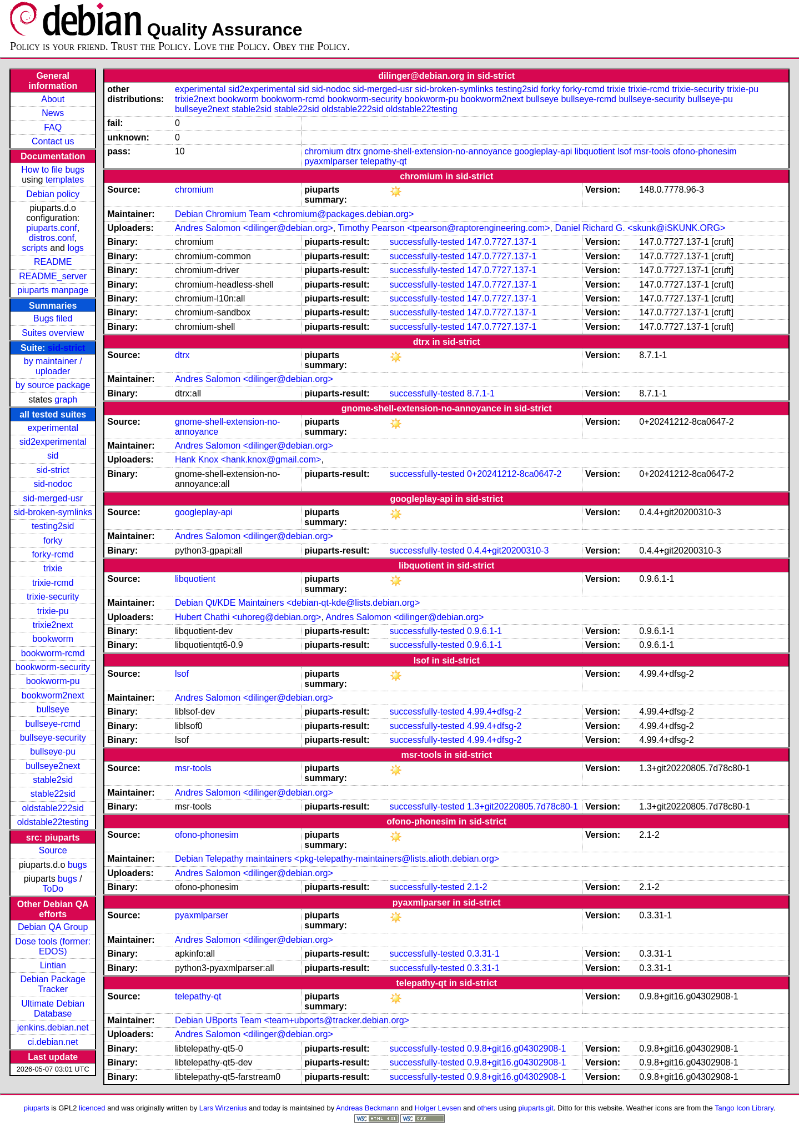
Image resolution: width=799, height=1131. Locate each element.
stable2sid (53, 780)
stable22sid (53, 793)
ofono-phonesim (705, 151)
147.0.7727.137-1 (501, 242)
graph (65, 399)
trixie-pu (53, 611)
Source (53, 850)
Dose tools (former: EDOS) (53, 946)
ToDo (53, 888)
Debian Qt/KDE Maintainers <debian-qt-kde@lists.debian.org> (297, 602)
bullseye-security (53, 737)
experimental (52, 428)
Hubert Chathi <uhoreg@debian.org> (248, 617)
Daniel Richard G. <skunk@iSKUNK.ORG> (640, 228)
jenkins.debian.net (53, 1027)
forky (53, 540)
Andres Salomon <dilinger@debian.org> (254, 228)
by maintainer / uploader (53, 366)
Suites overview (53, 333)
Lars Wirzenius (223, 1108)
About (52, 99)
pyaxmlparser (331, 161)
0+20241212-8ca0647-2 (514, 474)
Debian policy (52, 194)
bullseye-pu (53, 751)
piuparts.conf (51, 228)
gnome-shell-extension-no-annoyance (437, 151)
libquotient (595, 151)
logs (75, 248)
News (53, 113)
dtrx (353, 151)
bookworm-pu (53, 681)
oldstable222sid (53, 808)
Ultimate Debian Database (52, 1008)
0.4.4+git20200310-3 (508, 550)
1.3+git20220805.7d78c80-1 (522, 806)
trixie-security (53, 596)
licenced (92, 1108)
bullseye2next (53, 766)
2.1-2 (477, 887)
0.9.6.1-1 (484, 631)
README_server (53, 276)
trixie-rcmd (53, 582)
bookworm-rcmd (53, 653)
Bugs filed (52, 318)
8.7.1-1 (481, 393)
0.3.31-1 (483, 953)
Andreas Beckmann (367, 1108)
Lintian (53, 965)
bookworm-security (53, 667)
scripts (35, 248)
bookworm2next (53, 695)
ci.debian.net (53, 1042)
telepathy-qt (383, 161)
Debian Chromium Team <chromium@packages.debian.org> (294, 214)
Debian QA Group (53, 927)
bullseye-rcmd (53, 723)
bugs (77, 864)
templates (65, 179)
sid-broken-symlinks (53, 512)
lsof (624, 151)
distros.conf (51, 238)
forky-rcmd (53, 554)
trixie (52, 568)
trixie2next (53, 625)
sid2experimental (53, 441)
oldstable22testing (53, 822)
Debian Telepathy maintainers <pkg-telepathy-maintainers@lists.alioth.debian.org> (337, 858)
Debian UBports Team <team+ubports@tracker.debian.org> (292, 1020)
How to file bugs (52, 169)
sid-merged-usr (53, 498)
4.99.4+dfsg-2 (494, 711)
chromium (323, 151)
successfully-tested (426, 242)
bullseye (53, 709)
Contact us (53, 141)
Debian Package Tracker (53, 984)
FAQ (53, 127)
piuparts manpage (52, 290)
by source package (53, 385)
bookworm (52, 639)
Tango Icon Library (744, 1108)
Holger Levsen (438, 1108)
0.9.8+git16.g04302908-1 (516, 1048)
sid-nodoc (53, 484)
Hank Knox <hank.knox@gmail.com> (248, 459)
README (53, 262)
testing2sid (53, 526)
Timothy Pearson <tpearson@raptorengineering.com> (444, 228)
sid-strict (67, 348)
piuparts (36, 1108)
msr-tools (652, 151)
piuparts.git (535, 1108)
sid (52, 455)
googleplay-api (543, 151)
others (487, 1108)
